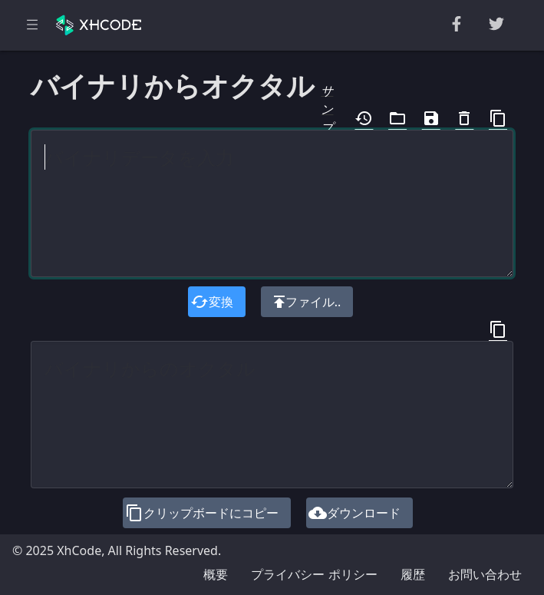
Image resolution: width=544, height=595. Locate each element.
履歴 (413, 574)
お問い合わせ (485, 574)
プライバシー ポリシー (314, 574)
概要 (215, 574)
